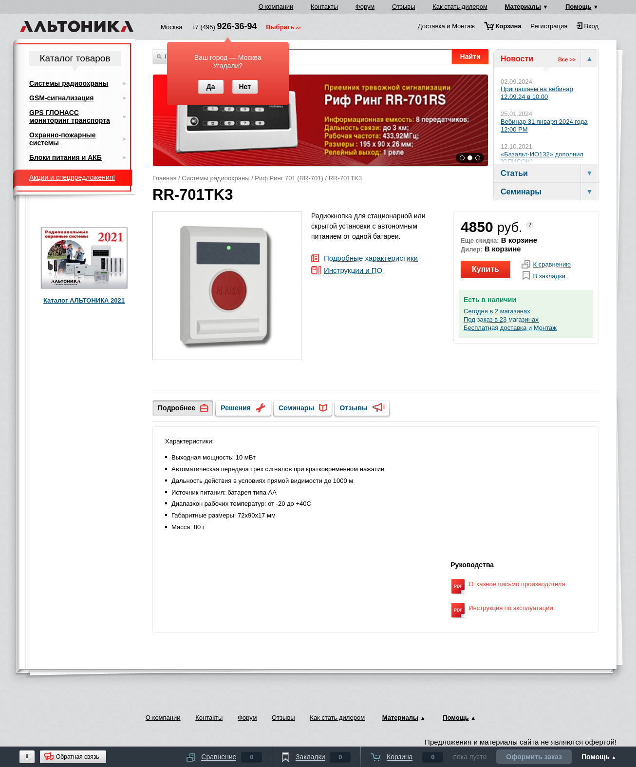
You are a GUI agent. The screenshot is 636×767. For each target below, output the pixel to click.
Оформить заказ (534, 757)
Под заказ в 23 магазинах (501, 320)
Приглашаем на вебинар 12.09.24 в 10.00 (537, 92)
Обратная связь (77, 756)
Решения (235, 408)
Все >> (567, 59)
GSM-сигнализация (61, 98)
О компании (276, 6)
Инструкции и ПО (353, 271)
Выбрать (280, 27)
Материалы (523, 6)
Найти (470, 56)
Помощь (578, 6)
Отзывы (403, 6)
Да (210, 87)
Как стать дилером (459, 6)
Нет (245, 87)
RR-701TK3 (345, 178)
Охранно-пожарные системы (62, 139)
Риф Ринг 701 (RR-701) (289, 178)
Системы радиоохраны (215, 178)
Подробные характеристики (371, 258)
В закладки (549, 276)
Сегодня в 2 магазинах (497, 311)
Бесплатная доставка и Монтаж (510, 328)
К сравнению (552, 265)
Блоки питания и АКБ (65, 157)
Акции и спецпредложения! (72, 177)
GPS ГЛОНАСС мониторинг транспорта (69, 116)
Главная (164, 178)
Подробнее (176, 408)
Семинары (296, 408)
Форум (365, 6)
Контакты (324, 6)
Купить (485, 269)
